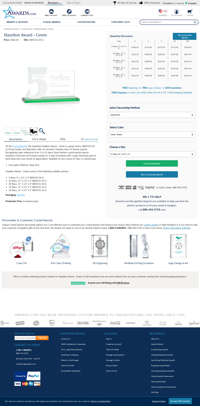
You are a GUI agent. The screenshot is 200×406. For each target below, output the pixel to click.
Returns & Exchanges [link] (70, 360)
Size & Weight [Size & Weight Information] (39, 139)
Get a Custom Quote (184, 36)
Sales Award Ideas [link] (158, 381)
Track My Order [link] (67, 365)
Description (15, 139)
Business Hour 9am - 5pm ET (28, 358)
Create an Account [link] (113, 344)
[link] (125, 2)
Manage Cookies (159, 401)
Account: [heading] (111, 333)
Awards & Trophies (17, 22)
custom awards (150, 224)
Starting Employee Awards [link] (162, 355)
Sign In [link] (109, 339)
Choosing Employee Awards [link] (162, 371)
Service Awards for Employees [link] (163, 387)
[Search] (194, 22)
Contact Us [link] (65, 339)
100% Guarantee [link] (73, 344)
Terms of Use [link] (111, 371)
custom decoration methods (176, 228)
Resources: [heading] (157, 333)
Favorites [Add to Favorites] (91, 139)
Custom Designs (86, 22)
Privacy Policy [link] (112, 365)
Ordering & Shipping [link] (69, 355)
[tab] (15, 139)
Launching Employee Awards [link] (163, 360)
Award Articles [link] (157, 344)
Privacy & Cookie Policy (101, 401)
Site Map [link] (155, 392)
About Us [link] (155, 339)
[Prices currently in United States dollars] (160, 11)
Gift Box (21, 195)
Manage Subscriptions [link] (115, 355)
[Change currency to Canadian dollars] (165, 11)
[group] (163, 11)
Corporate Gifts (120, 22)
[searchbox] (169, 22)
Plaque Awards (51, 22)
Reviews (123, 282)
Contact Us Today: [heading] (27, 344)
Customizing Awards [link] (159, 349)
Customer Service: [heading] (73, 333)
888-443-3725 (23, 351)
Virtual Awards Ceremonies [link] (162, 376)
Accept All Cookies (180, 401)
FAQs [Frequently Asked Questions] (62, 139)
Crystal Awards (19, 146)
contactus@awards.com (26, 364)
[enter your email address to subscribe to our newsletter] (25, 338)
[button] (12, 3)
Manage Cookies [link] (113, 360)
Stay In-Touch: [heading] (24, 333)
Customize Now (152, 163)
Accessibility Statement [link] (70, 371)
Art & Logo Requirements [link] (71, 349)
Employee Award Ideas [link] (160, 365)
